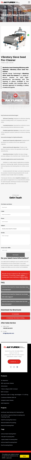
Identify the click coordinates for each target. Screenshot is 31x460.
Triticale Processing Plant (7, 436)
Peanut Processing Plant (7, 425)
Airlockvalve (4, 386)
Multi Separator (5, 403)
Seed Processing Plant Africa (8, 420)
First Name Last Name (6, 204)
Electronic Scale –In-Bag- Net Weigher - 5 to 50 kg (14, 394)
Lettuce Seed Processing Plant (9, 442)
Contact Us (14, 361)
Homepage (4, 10)
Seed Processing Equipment (15, 10)
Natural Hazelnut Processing (8, 422)
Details (3, 232)
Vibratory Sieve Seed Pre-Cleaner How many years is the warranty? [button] (15, 288)
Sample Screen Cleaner (7, 400)
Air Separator (4, 380)
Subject (3, 225)
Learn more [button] (9, 457)
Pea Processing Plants (7, 445)
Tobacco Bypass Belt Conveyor (9, 389)
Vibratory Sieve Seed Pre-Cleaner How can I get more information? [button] (14, 303)
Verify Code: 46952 (5, 247)
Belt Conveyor (4, 392)
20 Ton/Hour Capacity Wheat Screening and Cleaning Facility (13, 416)
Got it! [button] (24, 456)
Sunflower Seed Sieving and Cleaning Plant (12, 412)
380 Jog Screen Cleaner (7, 383)
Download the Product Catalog (15, 318)
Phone (2, 218)
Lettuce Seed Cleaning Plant (8, 434)
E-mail (2, 211)
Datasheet (15, 314)
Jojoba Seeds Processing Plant (9, 439)
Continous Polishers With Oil (8, 397)
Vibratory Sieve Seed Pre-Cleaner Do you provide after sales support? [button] (15, 296)
